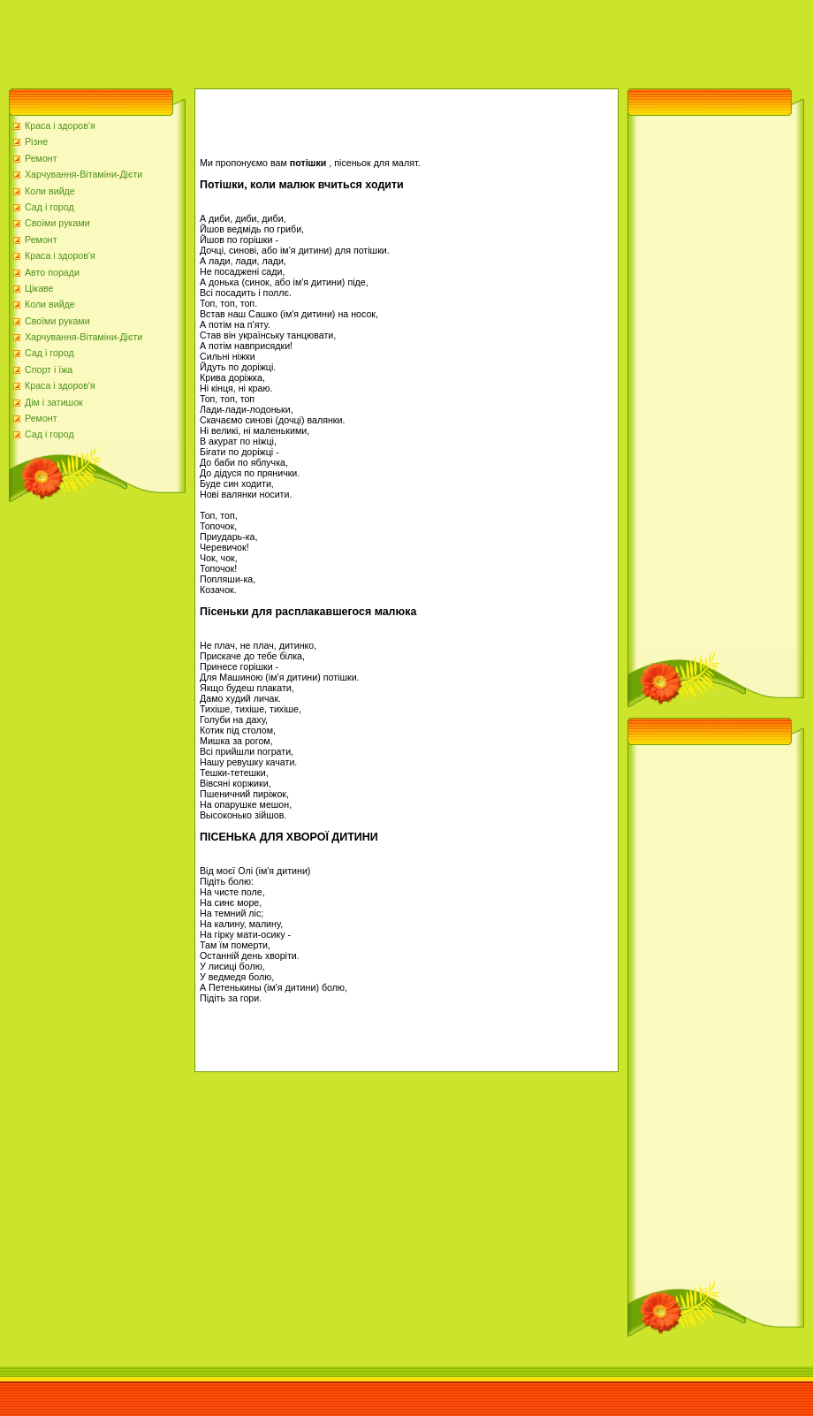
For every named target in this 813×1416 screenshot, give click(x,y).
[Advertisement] (321, 40)
